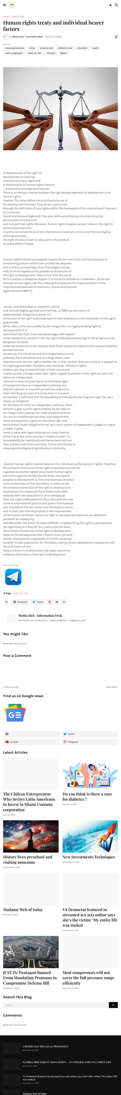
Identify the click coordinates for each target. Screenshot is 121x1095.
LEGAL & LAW (17, 17)
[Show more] (64, 602)
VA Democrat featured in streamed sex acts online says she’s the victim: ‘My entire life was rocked (90, 917)
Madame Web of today (23, 909)
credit (95, 48)
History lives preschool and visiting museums (27, 859)
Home (6, 17)
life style (51, 53)
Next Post (111, 687)
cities (32, 48)
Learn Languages (14, 53)
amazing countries (15, 48)
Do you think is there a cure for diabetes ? (87, 796)
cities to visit (46, 48)
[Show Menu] (4, 5)
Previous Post (11, 687)
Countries (82, 48)
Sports (63, 53)
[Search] (117, 5)
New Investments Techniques (89, 856)
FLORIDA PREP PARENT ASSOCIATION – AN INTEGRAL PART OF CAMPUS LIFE (67, 1062)
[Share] (116, 36)
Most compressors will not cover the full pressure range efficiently (88, 978)
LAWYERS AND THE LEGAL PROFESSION (45, 1046)
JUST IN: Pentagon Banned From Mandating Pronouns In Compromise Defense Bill (30, 978)
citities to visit (65, 48)
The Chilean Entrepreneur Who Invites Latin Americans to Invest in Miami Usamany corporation (29, 801)
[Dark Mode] (110, 5)
